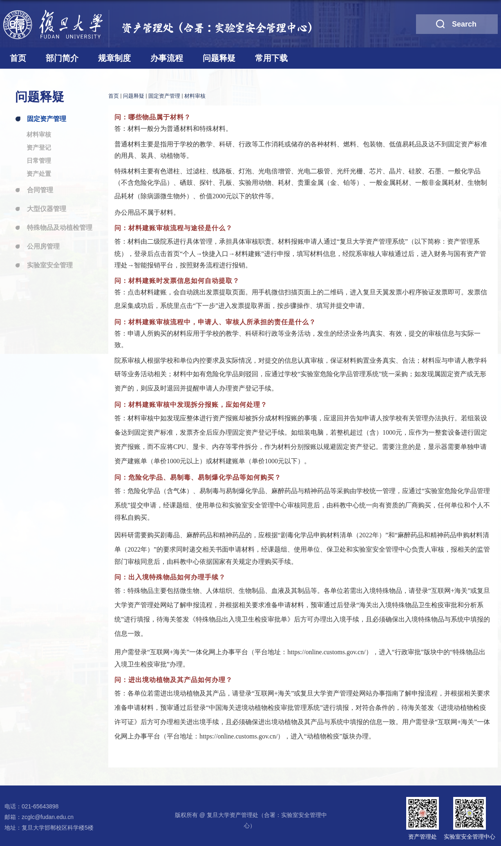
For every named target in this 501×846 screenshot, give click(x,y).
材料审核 (195, 96)
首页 (18, 58)
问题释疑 (219, 58)
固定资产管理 (164, 96)
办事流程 (166, 58)
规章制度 (114, 58)
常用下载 (271, 58)
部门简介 (62, 58)
